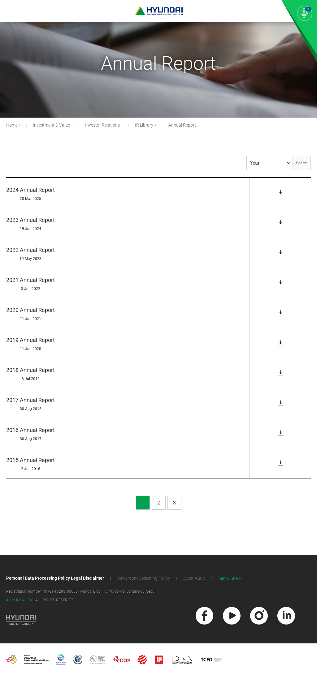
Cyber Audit (194, 578)
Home (12, 125)
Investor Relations (102, 125)
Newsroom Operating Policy (143, 578)
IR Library (144, 125)
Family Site (228, 578)
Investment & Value (51, 125)
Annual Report (182, 125)
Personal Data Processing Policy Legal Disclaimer (55, 578)
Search (301, 163)
